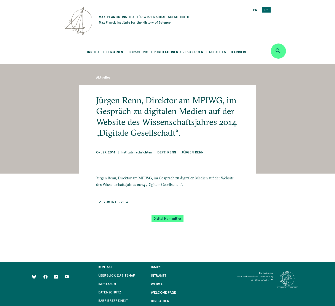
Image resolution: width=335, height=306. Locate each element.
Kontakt (105, 266)
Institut (94, 52)
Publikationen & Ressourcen (178, 52)
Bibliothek (160, 300)
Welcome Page (163, 292)
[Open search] (278, 51)
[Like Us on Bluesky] (34, 276)
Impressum (107, 283)
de (266, 9)
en (255, 9)
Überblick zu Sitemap (116, 275)
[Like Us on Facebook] (45, 276)
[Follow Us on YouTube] (66, 276)
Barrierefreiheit (113, 300)
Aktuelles (217, 52)
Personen (114, 52)
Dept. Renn (166, 152)
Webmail (158, 284)
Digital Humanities (167, 218)
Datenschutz (109, 292)
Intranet (158, 275)
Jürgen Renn (192, 152)
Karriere (239, 52)
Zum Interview (116, 202)
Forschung (138, 52)
